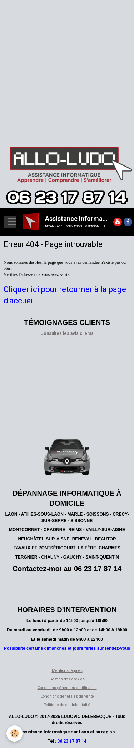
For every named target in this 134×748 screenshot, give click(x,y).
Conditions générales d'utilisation (67, 687)
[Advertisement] (67, 67)
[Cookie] (14, 733)
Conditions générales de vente (67, 696)
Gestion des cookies (67, 679)
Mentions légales (67, 670)
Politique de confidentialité (67, 705)
